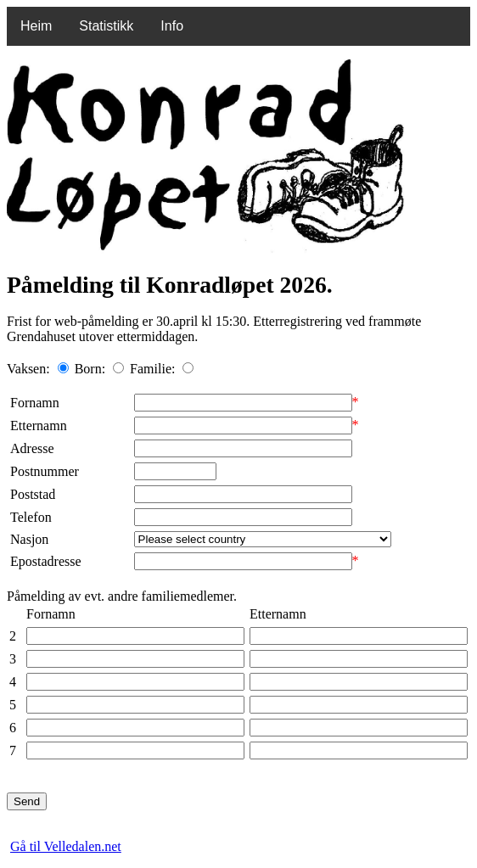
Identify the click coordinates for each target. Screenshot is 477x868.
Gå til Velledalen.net (65, 846)
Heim (36, 26)
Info (171, 26)
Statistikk (106, 26)
